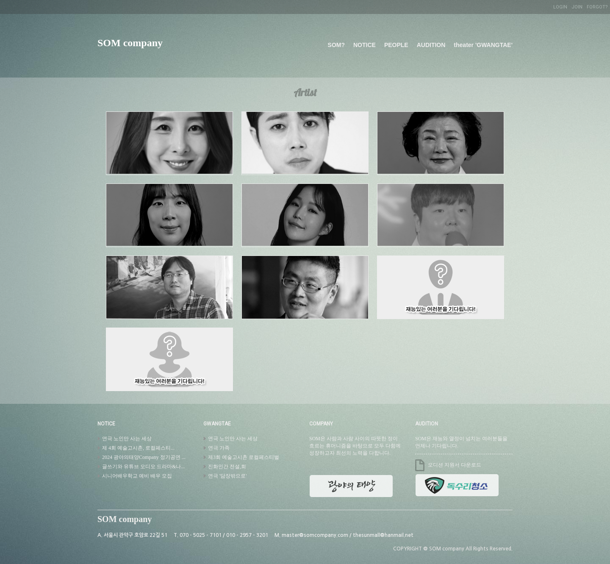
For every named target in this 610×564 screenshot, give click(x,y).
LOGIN (560, 7)
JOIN (576, 7)
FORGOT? (597, 7)
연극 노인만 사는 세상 (126, 439)
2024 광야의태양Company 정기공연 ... (143, 457)
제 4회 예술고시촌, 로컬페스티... (138, 448)
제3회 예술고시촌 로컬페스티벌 (243, 457)
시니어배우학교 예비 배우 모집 (136, 476)
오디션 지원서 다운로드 (454, 465)
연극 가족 (218, 448)
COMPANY (321, 424)
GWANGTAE (217, 424)
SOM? (336, 45)
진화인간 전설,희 (226, 467)
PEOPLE (396, 45)
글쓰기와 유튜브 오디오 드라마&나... (143, 467)
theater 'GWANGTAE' (483, 45)
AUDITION (431, 45)
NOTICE (364, 45)
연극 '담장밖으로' (227, 476)
